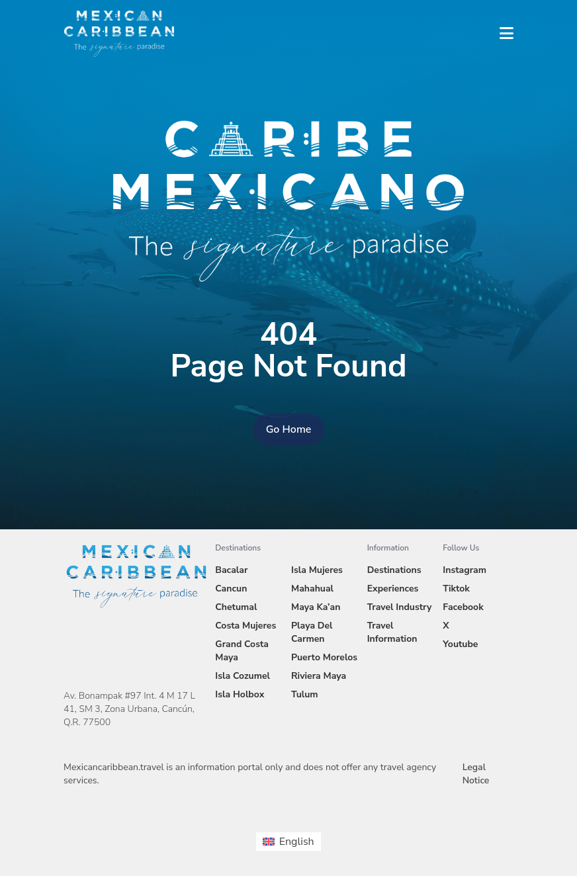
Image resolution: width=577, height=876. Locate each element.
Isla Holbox (239, 694)
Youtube (460, 644)
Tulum (304, 694)
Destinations (394, 570)
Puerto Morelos (324, 657)
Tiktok (456, 588)
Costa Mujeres (245, 625)
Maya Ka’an (315, 607)
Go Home (289, 429)
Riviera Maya (318, 676)
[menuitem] (288, 841)
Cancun (231, 588)
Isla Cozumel (242, 676)
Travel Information (392, 632)
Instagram (464, 570)
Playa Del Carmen (312, 632)
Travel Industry (399, 607)
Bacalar (231, 570)
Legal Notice (476, 774)
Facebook (463, 607)
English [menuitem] (296, 841)
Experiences (393, 588)
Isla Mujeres (317, 570)
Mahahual (312, 588)
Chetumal (236, 607)
